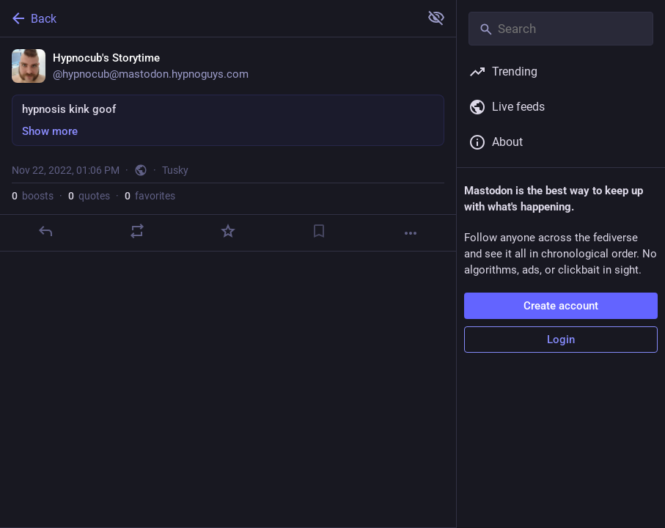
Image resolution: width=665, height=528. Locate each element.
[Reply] (45, 231)
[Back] (208, 18)
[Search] (561, 28)
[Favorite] (228, 231)
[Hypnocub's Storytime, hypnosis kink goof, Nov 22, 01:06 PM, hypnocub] (228, 144)
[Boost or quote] (137, 231)
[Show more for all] (436, 17)
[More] (410, 233)
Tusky (175, 170)
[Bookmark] (319, 231)
